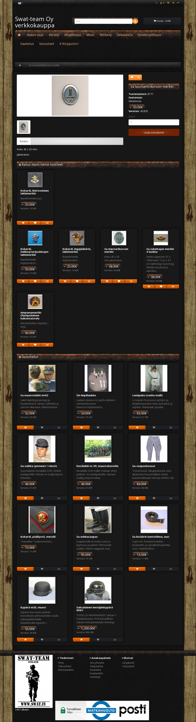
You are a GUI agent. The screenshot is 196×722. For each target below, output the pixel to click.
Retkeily (106, 35)
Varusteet (46, 44)
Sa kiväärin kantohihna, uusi (150, 536)
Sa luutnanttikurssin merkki (44, 65)
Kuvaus (24, 141)
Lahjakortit (128, 662)
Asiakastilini (96, 673)
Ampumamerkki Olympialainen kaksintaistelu (30, 315)
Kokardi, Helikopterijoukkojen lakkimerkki (34, 251)
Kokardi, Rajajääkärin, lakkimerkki (77, 250)
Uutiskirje (95, 677)
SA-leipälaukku (86, 395)
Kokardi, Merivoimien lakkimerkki (34, 192)
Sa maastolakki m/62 (34, 395)
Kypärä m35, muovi (33, 607)
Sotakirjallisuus (149, 35)
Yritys (61, 662)
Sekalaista (124, 35)
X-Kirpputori (69, 44)
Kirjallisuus (72, 35)
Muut (90, 35)
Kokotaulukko (66, 669)
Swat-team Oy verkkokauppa (35, 22)
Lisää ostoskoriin (154, 132)
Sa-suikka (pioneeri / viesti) (38, 466)
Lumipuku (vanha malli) (147, 395)
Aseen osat (35, 35)
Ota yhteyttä (97, 662)
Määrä (132, 116)
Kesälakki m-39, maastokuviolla (97, 466)
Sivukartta (95, 669)
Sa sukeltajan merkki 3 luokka (160, 250)
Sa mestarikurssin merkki (116, 250)
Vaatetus (27, 44)
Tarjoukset (128, 666)
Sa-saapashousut (143, 466)
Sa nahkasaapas (87, 536)
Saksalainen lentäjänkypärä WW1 (94, 609)
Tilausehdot (64, 666)
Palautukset (96, 666)
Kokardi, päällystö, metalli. (38, 536)
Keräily (54, 35)
